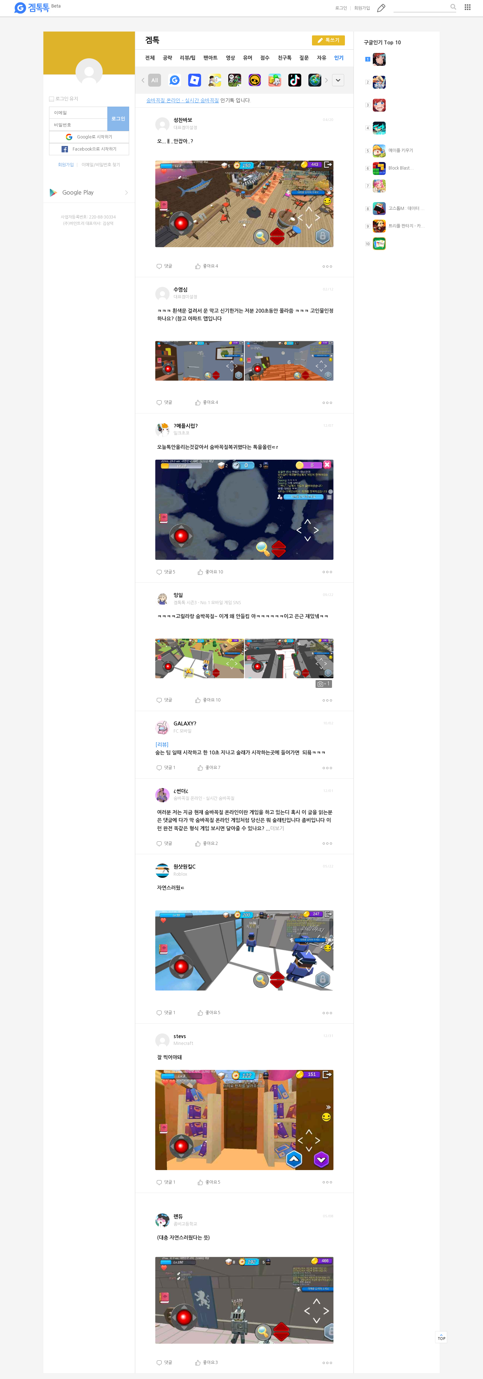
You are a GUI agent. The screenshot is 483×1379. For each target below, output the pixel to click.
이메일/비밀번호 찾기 (101, 165)
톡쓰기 (381, 8)
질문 (304, 57)
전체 (150, 57)
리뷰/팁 (188, 57)
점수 (264, 57)
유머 (247, 57)
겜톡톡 (37, 8)
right (326, 80)
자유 (321, 57)
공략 (167, 57)
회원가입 (362, 8)
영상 (230, 57)
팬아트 (211, 57)
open (338, 80)
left (143, 80)
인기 (338, 57)
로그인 (341, 8)
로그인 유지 (66, 99)
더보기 (327, 266)
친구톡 (285, 57)
